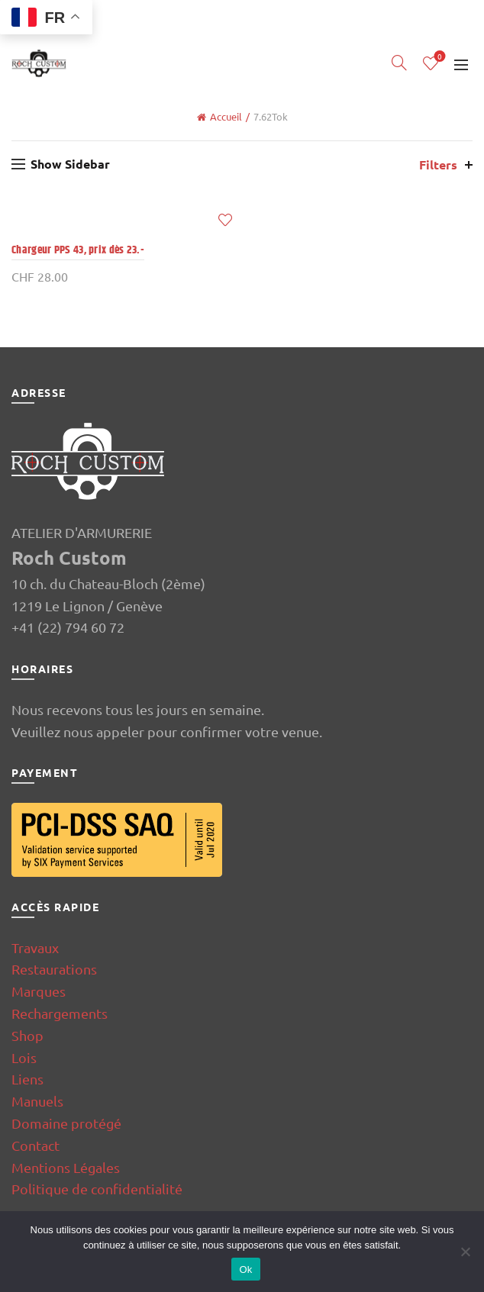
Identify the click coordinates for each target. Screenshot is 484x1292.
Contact (35, 1145)
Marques (38, 991)
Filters (438, 164)
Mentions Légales (65, 1167)
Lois (24, 1057)
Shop (27, 1035)
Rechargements (59, 1013)
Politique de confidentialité (96, 1189)
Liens (27, 1079)
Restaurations (54, 969)
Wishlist (438, 57)
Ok (245, 1269)
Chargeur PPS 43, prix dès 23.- (77, 250)
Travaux (35, 947)
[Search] (399, 62)
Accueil (226, 116)
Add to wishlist (224, 220)
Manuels (37, 1101)
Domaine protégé (66, 1123)
